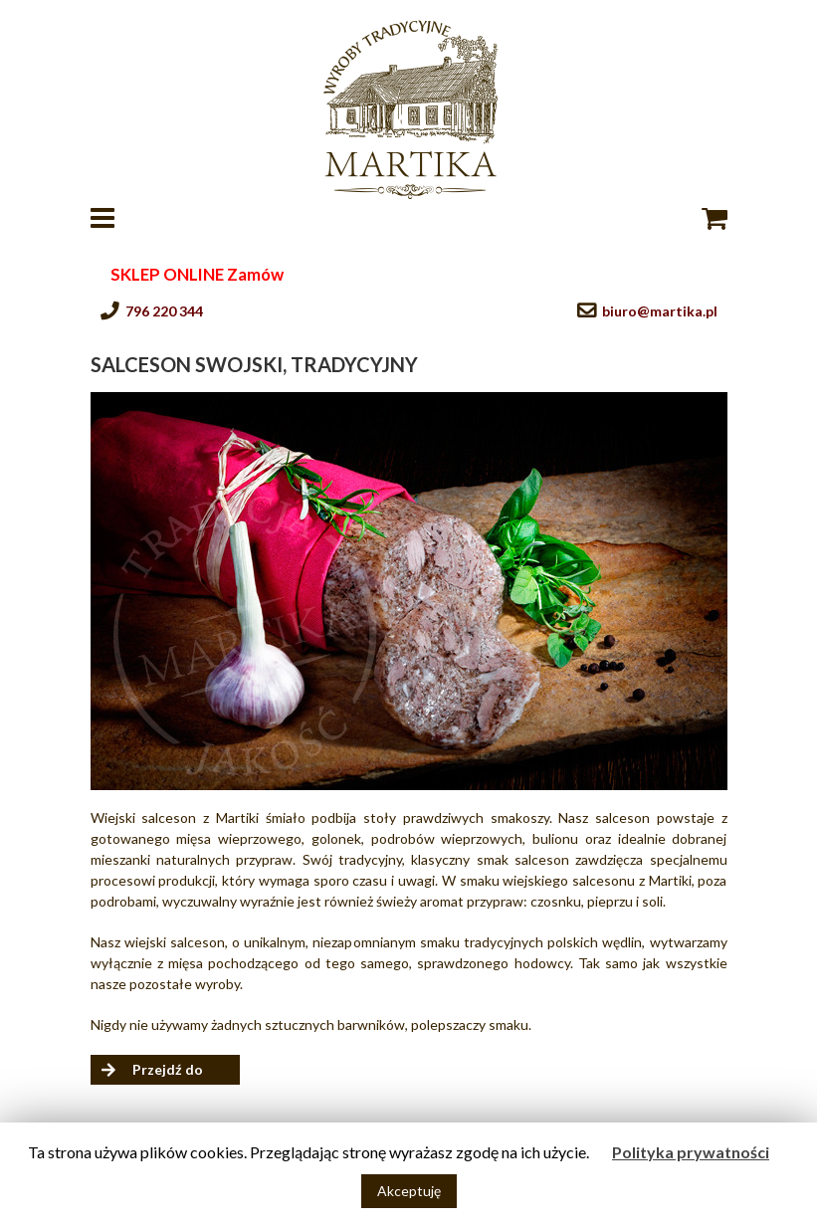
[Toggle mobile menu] (104, 218)
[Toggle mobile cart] (714, 218)
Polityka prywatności (690, 1151)
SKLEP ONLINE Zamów (197, 274)
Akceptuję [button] (409, 1190)
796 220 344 (164, 311)
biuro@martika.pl (659, 311)
